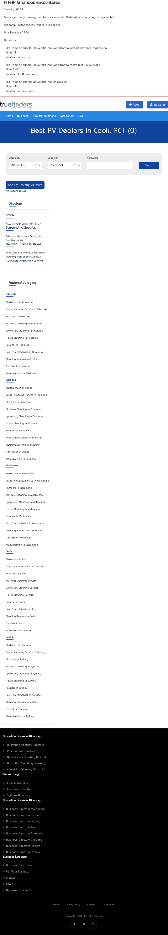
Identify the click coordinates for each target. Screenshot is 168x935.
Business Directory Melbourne (24, 809)
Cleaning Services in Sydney (22, 702)
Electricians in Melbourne (20, 473)
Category (14, 158)
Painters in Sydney (16, 688)
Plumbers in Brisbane (18, 402)
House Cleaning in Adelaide (22, 338)
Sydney (10, 637)
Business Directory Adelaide (23, 833)
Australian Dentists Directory (23, 745)
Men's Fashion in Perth (19, 630)
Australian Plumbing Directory (24, 763)
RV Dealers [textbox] (24, 165)
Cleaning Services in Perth (20, 616)
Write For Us (108, 905)
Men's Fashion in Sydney (20, 716)
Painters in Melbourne (18, 516)
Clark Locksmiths (15, 783)
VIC (13, 224)
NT (41, 224)
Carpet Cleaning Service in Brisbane (26, 395)
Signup (9, 878)
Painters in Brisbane (17, 430)
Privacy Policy (73, 905)
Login (8, 884)
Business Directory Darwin (21, 852)
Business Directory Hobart (21, 846)
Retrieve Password (16, 890)
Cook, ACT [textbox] (63, 165)
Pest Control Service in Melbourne (25, 523)
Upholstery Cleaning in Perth (22, 588)
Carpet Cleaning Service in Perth (24, 566)
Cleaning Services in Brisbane (23, 445)
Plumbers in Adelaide (18, 316)
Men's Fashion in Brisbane (21, 459)
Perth (9, 551)
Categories (67, 116)
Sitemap (91, 905)
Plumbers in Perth (16, 573)
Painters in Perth (15, 602)
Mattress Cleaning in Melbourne (24, 495)
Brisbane (11, 380)
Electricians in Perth (17, 559)
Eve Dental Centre (17, 789)
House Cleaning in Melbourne (23, 509)
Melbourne (12, 465)
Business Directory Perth (20, 827)
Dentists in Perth (15, 623)
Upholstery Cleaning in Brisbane (24, 416)
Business (23, 116)
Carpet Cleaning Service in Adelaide (26, 309)
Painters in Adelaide (17, 345)
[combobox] (25, 165)
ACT (27, 224)
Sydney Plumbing (16, 795)
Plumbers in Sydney (17, 659)
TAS (37, 224)
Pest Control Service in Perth (22, 609)
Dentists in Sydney (17, 709)
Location (53, 158)
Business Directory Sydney (21, 821)
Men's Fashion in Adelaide (21, 373)
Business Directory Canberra (22, 839)
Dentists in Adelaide (18, 366)
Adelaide (11, 294)
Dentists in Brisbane (17, 452)
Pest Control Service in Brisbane (24, 438)
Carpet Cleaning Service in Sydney (25, 652)
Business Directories (17, 865)
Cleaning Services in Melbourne (24, 530)
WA (32, 224)
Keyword (92, 158)
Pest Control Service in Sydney (23, 695)
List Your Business (16, 871)
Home (9, 116)
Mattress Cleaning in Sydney (22, 666)
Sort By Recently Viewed (24, 185)
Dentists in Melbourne (18, 538)
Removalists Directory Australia (25, 757)
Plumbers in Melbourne (19, 488)
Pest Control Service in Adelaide (24, 352)
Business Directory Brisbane (22, 815)
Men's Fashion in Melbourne (22, 545)
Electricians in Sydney (18, 645)
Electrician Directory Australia (24, 769)
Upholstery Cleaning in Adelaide (24, 331)
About (56, 905)
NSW (8, 224)
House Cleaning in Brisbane (22, 423)
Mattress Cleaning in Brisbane (23, 409)
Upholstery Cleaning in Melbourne (25, 502)
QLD (18, 224)
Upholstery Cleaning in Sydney (23, 673)
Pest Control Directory (19, 751)
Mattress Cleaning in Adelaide (23, 323)
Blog (81, 116)
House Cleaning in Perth (20, 595)
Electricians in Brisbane (19, 388)
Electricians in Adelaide (19, 302)
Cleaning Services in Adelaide (23, 359)
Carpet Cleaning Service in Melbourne (27, 481)
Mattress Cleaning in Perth (21, 581)
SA (23, 224)
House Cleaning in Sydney (21, 681)
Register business (44, 116)
